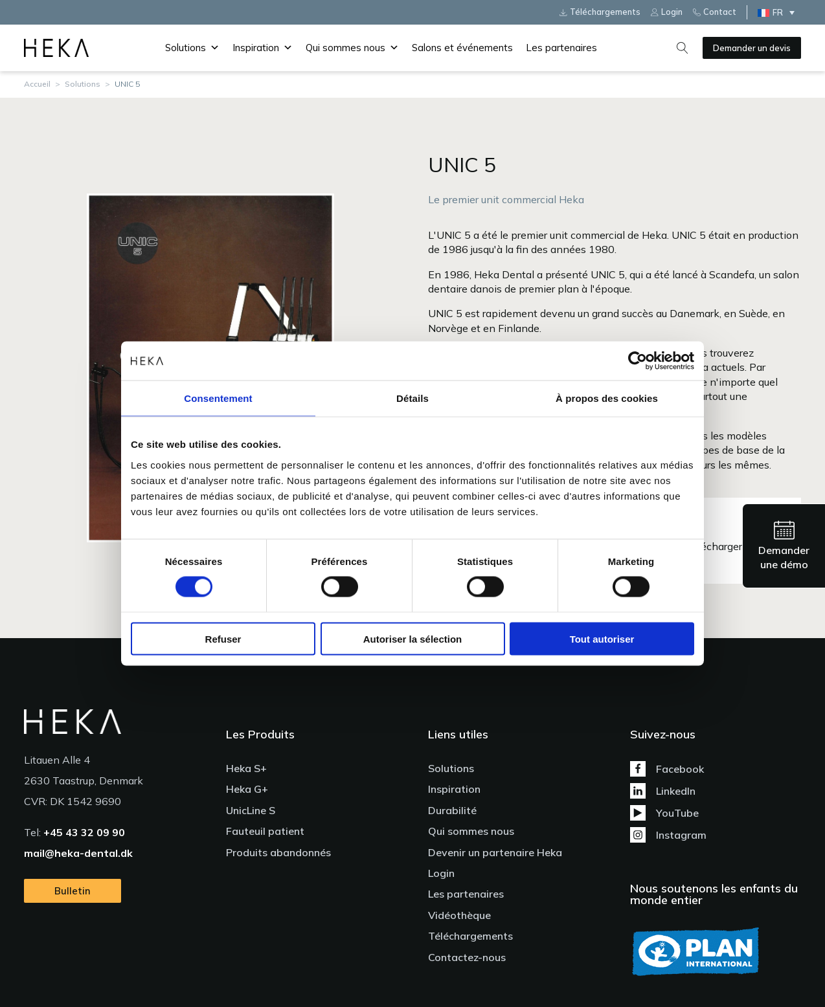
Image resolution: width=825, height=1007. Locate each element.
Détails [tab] (412, 398)
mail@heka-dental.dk (78, 853)
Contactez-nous (467, 957)
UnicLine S (250, 810)
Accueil (37, 84)
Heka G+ (247, 788)
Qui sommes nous (352, 48)
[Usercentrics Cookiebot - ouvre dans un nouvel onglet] (637, 361)
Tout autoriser (602, 638)
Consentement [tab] (218, 398)
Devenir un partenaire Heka (495, 852)
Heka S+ (246, 768)
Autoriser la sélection (412, 638)
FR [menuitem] (778, 12)
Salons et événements (462, 47)
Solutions (192, 48)
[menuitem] (779, 12)
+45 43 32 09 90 (84, 832)
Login (441, 873)
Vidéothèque (459, 915)
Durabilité (452, 810)
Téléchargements (470, 935)
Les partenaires (561, 47)
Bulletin (72, 891)
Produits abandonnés (278, 852)
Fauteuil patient (265, 830)
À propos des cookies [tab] (607, 398)
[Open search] (682, 47)
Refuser (223, 638)
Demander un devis (752, 48)
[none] (779, 12)
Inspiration (262, 48)
